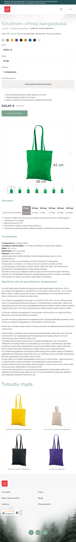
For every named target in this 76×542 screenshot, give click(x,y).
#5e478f (16, 40)
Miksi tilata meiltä (10, 498)
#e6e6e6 (39, 40)
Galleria (5, 504)
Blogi (40, 498)
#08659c (30, 40)
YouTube (45, 532)
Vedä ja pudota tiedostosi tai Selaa (38, 84)
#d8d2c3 (3, 40)
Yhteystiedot (44, 504)
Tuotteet (5, 28)
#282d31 (21, 40)
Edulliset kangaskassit (19, 28)
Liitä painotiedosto (8, 78)
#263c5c (34, 40)
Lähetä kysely (14, 113)
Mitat (4, 45)
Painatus (5, 67)
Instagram (38, 532)
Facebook (31, 532)
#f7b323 (12, 40)
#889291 (7, 40)
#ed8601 (25, 40)
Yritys (40, 492)
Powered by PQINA (69, 89)
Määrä (4, 56)
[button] (70, 153)
